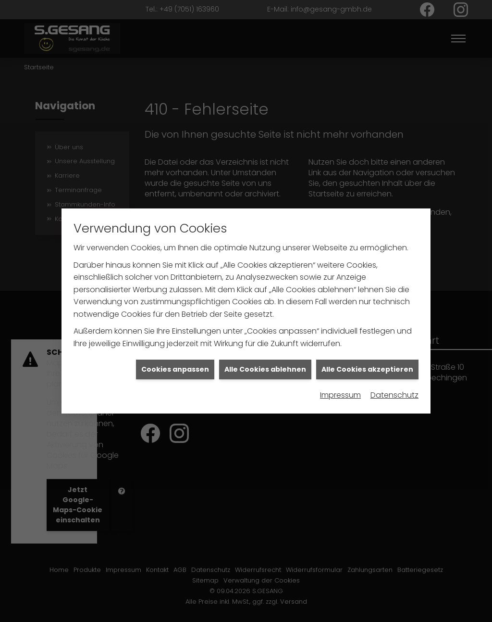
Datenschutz (394, 389)
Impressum (340, 389)
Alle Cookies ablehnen (265, 363)
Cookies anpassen (175, 363)
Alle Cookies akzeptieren (367, 363)
